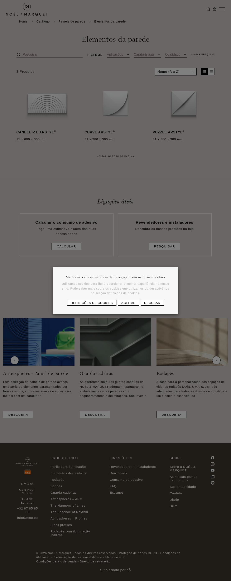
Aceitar (128, 303)
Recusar (152, 303)
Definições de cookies (92, 303)
